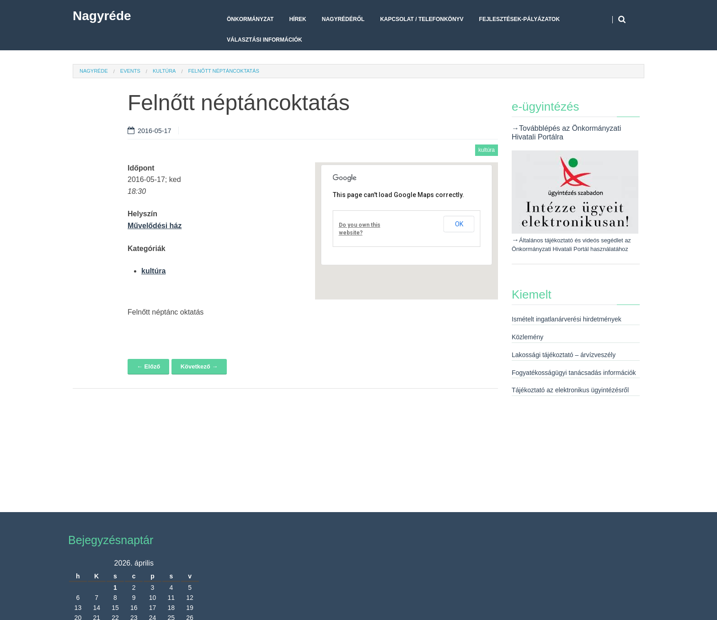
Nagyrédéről (343, 19)
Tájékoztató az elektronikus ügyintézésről (570, 390)
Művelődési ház (155, 226)
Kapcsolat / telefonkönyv (421, 19)
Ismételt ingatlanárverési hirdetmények (566, 319)
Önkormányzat (250, 19)
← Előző (148, 366)
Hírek (297, 19)
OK (459, 224)
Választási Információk (264, 40)
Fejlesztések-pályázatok (519, 19)
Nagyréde (102, 16)
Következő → (199, 366)
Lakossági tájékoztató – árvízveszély (563, 354)
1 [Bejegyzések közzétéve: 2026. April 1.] (115, 587)
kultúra (164, 71)
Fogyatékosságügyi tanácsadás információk (574, 372)
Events (130, 71)
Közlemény (527, 337)
